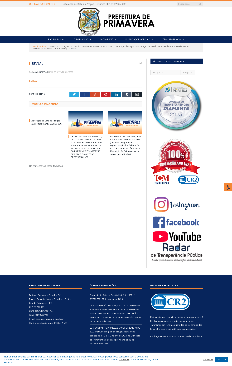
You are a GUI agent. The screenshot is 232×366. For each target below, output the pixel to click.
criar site (170, 317)
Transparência (171, 39)
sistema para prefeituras (190, 317)
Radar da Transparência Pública (186, 336)
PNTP (163, 336)
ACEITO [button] (222, 359)
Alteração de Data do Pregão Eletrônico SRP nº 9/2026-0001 (95, 4)
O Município (81, 39)
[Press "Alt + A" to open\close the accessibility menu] (228, 187)
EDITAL (33, 80)
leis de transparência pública (164, 328)
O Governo (106, 39)
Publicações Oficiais (137, 39)
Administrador (40, 72)
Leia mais (124, 359)
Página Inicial (56, 39)
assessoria (172, 321)
